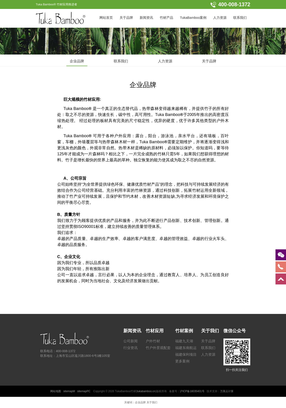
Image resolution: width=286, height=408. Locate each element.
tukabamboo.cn (146, 391)
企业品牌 (77, 61)
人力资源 (165, 61)
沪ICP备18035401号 (192, 391)
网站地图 (55, 391)
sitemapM (69, 391)
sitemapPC (83, 391)
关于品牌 (209, 61)
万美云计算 (226, 391)
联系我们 (121, 61)
